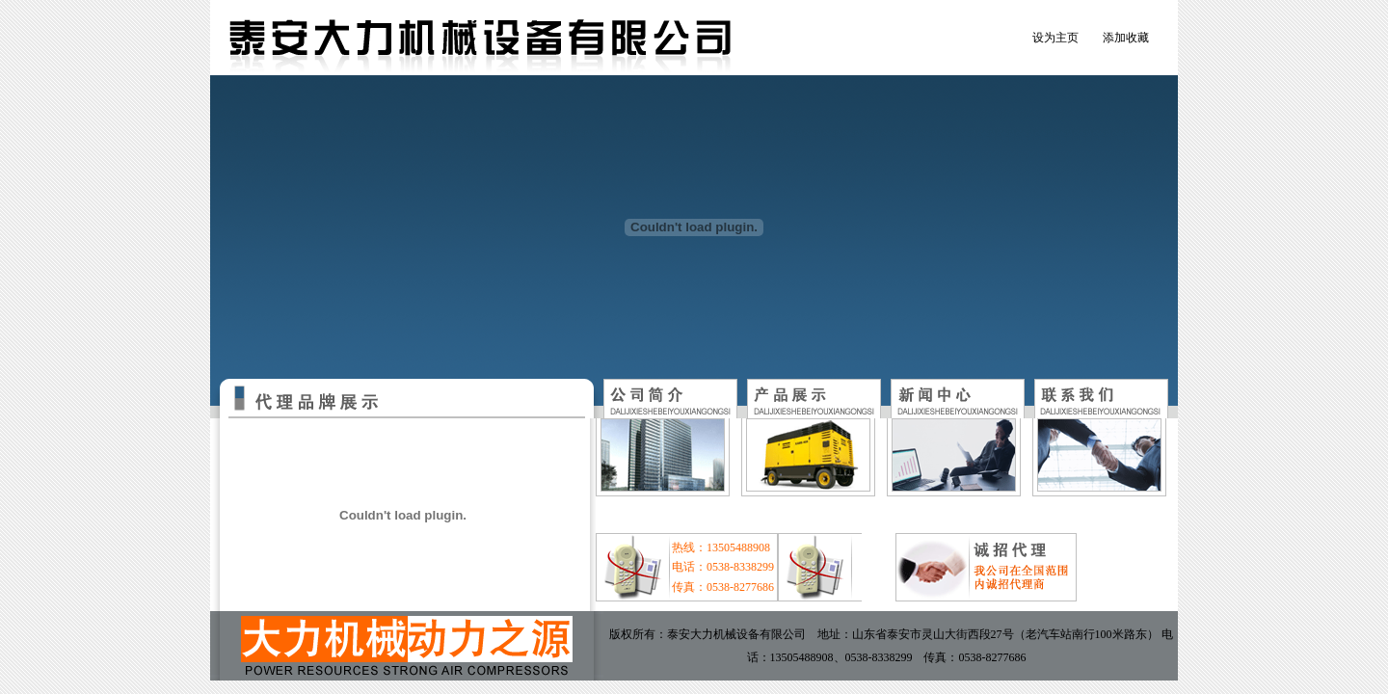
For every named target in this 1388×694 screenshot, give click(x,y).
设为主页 (1055, 37)
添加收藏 (1126, 37)
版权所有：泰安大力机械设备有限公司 (707, 634)
